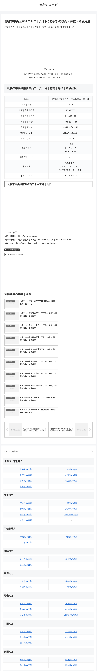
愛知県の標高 (71, 522)
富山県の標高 (26, 500)
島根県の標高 (26, 578)
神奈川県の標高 (71, 455)
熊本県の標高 (26, 639)
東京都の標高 (71, 449)
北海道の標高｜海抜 (12, 250)
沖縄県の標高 (71, 639)
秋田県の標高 (71, 410)
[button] (92, 392)
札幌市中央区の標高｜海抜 (14, 254)
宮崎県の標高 (71, 628)
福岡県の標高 (26, 622)
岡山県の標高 (26, 583)
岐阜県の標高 (26, 522)
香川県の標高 (26, 606)
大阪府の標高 (26, 555)
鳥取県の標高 (26, 572)
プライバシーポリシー (56, 664)
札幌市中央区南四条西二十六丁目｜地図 (44, 78)
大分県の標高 (71, 622)
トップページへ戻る (40, 664)
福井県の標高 (71, 500)
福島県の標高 (71, 421)
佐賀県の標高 (26, 628)
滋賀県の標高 (26, 544)
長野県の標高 (71, 477)
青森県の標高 (26, 416)
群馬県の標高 (26, 455)
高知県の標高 (71, 606)
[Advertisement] (48, 47)
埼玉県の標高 (26, 461)
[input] (48, 392)
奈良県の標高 (71, 550)
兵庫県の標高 (71, 544)
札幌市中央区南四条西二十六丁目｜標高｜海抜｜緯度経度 (49, 74)
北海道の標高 (26, 410)
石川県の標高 (26, 505)
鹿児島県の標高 (71, 634)
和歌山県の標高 (71, 555)
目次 (45, 69)
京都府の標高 (26, 550)
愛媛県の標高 (71, 600)
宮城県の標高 (26, 427)
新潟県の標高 (26, 477)
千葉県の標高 (71, 444)
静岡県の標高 (26, 528)
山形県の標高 (71, 416)
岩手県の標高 (26, 421)
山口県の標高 (71, 578)
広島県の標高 (71, 572)
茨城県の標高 (26, 444)
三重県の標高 (71, 528)
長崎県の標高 (26, 634)
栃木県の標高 (26, 449)
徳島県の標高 (26, 600)
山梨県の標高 (26, 483)
